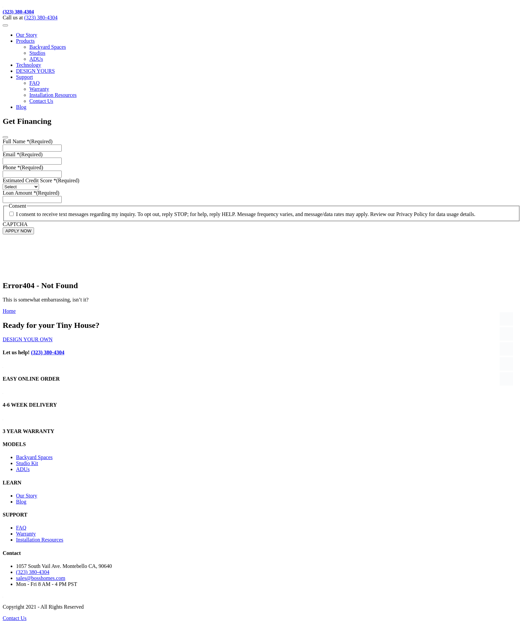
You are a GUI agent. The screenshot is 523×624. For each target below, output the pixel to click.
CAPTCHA (15, 224)
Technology (28, 65)
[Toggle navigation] (5, 25)
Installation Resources (53, 95)
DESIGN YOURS (35, 71)
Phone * (23, 167)
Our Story (26, 35)
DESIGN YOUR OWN (28, 339)
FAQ (34, 83)
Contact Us (41, 101)
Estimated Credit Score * (41, 180)
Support (24, 77)
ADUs (36, 59)
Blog (21, 107)
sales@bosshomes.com (40, 578)
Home (9, 311)
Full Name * (27, 141)
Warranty (39, 89)
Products (25, 41)
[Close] (5, 137)
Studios (37, 53)
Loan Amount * (31, 193)
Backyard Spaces (47, 47)
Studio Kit (27, 463)
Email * (23, 154)
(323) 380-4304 (18, 11)
